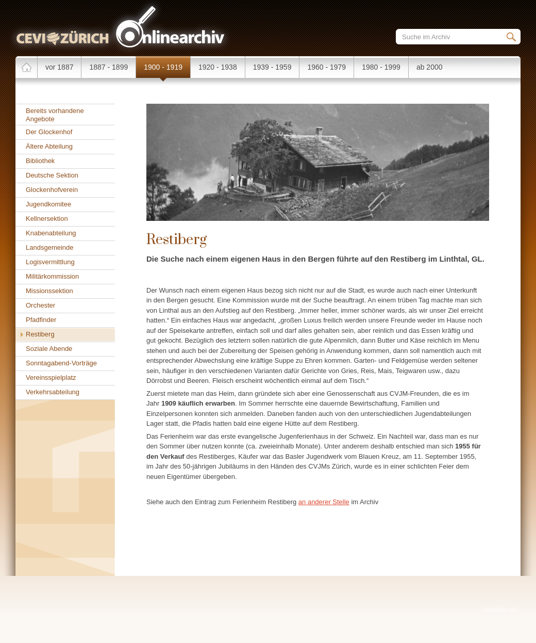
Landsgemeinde (50, 247)
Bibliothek (40, 161)
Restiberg (40, 334)
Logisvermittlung (50, 262)
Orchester (40, 305)
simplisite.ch (499, 609)
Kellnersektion (47, 218)
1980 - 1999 (381, 67)
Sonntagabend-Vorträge (61, 363)
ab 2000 (429, 67)
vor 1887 (59, 67)
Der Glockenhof (49, 132)
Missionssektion (49, 291)
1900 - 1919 (163, 67)
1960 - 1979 (326, 67)
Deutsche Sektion (52, 175)
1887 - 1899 (108, 67)
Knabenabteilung (51, 233)
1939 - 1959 (272, 67)
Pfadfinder (41, 320)
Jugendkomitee (48, 204)
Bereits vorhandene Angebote (55, 115)
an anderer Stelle (323, 502)
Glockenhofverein (52, 190)
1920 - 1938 (217, 67)
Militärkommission (52, 276)
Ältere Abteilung (49, 146)
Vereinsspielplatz (51, 377)
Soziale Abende (49, 348)
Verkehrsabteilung (52, 392)
